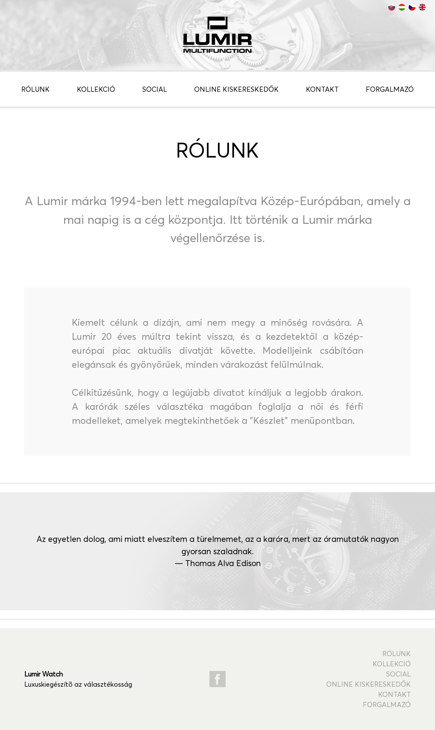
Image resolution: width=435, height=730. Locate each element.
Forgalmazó (390, 89)
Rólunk (35, 89)
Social (154, 89)
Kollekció (96, 89)
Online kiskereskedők (236, 89)
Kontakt (322, 89)
